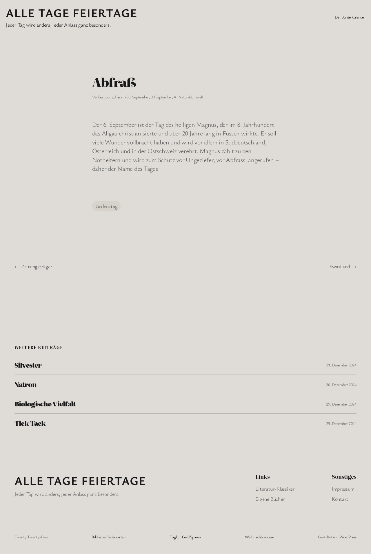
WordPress (348, 537)
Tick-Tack (30, 423)
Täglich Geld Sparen (185, 537)
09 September (161, 97)
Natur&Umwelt (191, 97)
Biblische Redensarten (109, 537)
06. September (137, 97)
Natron (25, 384)
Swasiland (340, 266)
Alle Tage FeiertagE (71, 13)
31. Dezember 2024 (341, 365)
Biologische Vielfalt (44, 404)
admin (117, 97)
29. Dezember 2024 (341, 404)
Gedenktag (106, 206)
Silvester (27, 365)
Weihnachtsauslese (259, 537)
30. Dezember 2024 (341, 384)
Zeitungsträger (36, 266)
